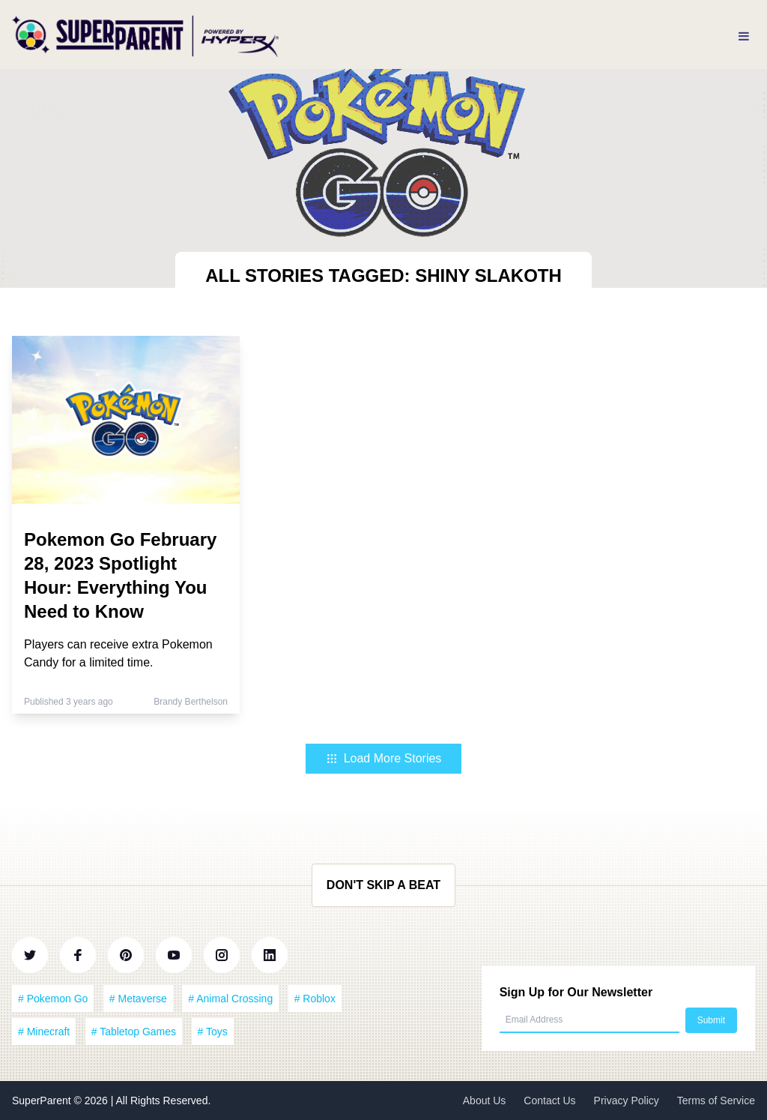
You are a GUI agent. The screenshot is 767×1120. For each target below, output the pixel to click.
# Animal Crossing (230, 999)
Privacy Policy (626, 1101)
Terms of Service (716, 1101)
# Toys (213, 1032)
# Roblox (315, 999)
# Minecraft (44, 1032)
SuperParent (43, 1101)
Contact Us (549, 1101)
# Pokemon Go (53, 999)
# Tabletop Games (133, 1032)
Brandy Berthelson (191, 701)
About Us (484, 1101)
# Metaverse (138, 999)
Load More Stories (384, 758)
